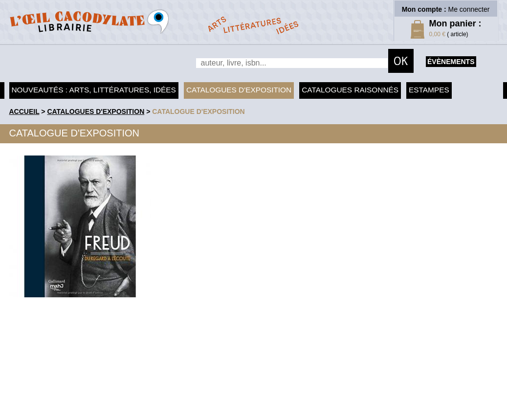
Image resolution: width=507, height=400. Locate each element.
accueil (24, 111)
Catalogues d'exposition (238, 90)
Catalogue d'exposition (198, 111)
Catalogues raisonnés (350, 90)
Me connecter (469, 9)
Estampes (429, 90)
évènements (450, 62)
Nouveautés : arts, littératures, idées (94, 90)
